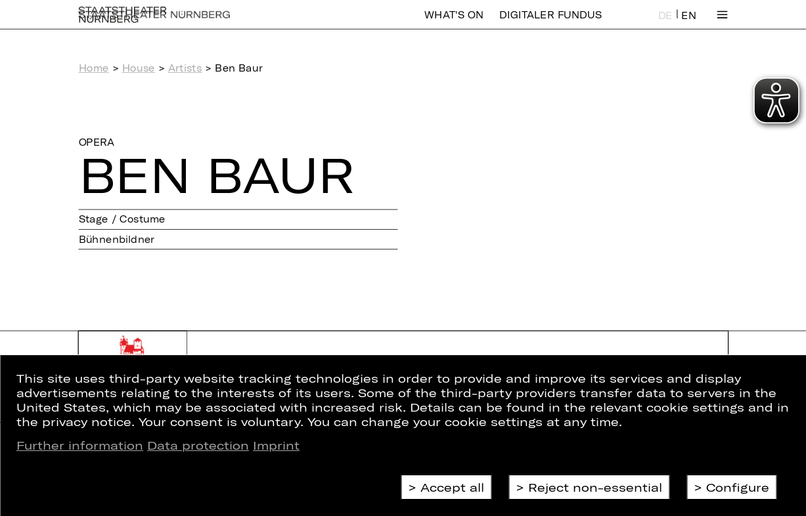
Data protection (198, 445)
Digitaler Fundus (550, 23)
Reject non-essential (595, 487)
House (138, 68)
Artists (185, 68)
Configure (737, 487)
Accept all (452, 487)
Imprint (276, 445)
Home (94, 68)
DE (665, 24)
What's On (453, 23)
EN (688, 24)
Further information (79, 445)
